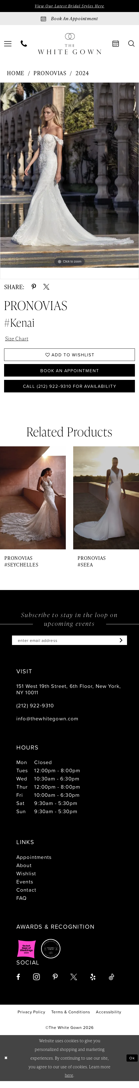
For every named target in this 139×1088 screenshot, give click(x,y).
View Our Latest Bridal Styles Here (69, 6)
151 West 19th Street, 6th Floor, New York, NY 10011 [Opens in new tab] (68, 696)
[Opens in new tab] (26, 956)
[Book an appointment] (69, 19)
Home (15, 73)
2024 (82, 73)
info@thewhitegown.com (47, 725)
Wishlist (26, 880)
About (24, 872)
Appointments (34, 864)
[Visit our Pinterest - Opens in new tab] (55, 984)
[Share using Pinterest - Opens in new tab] (34, 287)
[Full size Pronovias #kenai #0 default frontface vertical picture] (69, 175)
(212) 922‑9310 (35, 712)
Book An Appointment (69, 374)
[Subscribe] (125, 647)
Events (24, 888)
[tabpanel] (69, 175)
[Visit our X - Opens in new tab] (73, 984)
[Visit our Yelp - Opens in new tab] (93, 984)
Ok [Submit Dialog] (132, 1065)
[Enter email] (69, 647)
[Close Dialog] (6, 1065)
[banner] (70, 44)
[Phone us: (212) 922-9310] (24, 44)
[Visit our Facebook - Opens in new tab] (18, 984)
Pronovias (50, 73)
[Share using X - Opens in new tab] (46, 287)
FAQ (21, 904)
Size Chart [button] (18, 340)
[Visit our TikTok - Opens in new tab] (111, 984)
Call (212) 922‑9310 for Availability (70, 391)
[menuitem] (24, 44)
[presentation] (33, 503)
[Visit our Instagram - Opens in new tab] (36, 984)
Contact (26, 896)
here (69, 1082)
